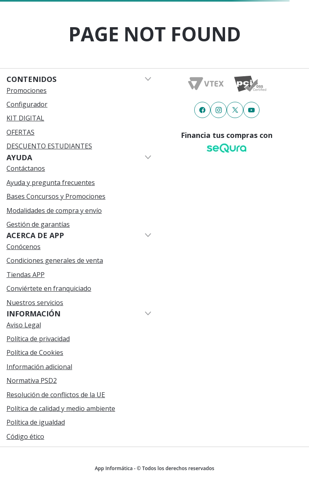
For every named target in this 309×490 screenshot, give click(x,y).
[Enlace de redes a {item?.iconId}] (202, 110)
